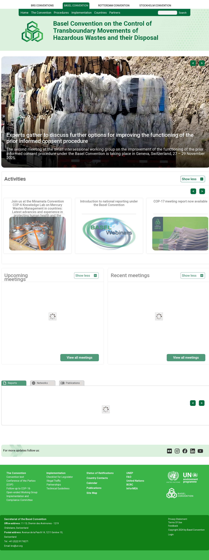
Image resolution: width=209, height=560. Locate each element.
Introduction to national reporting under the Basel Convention (109, 203)
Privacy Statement (177, 519)
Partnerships (53, 484)
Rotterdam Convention (113, 5)
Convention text (15, 476)
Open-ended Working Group (21, 492)
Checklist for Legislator (59, 476)
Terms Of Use (175, 522)
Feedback (173, 526)
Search (182, 13)
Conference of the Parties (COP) (21, 482)
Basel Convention (76, 5)
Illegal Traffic (53, 480)
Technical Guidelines (57, 488)
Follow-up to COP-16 (18, 488)
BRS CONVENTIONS (42, 5)
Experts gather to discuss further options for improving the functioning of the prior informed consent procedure (100, 138)
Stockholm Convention (155, 5)
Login (171, 534)
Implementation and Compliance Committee (19, 498)
